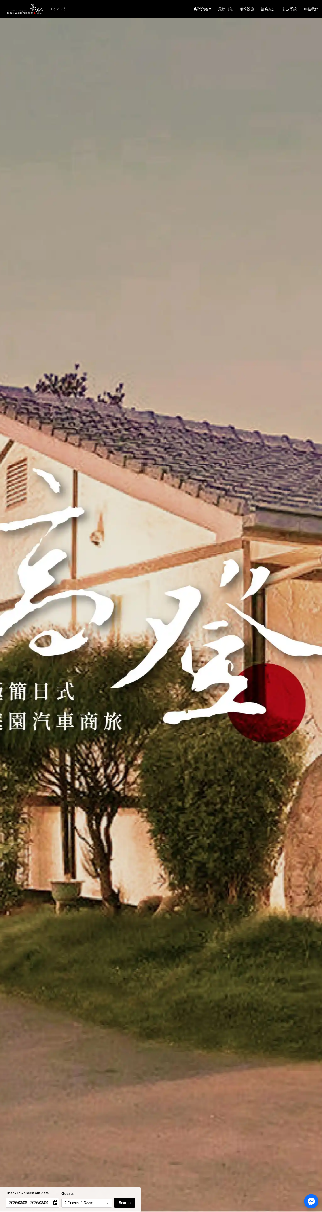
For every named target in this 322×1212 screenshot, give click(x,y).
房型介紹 (202, 9)
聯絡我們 (311, 9)
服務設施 (247, 9)
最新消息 (225, 9)
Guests (67, 1193)
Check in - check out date (27, 1193)
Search (125, 1203)
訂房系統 (290, 9)
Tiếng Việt (58, 9)
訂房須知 (268, 9)
